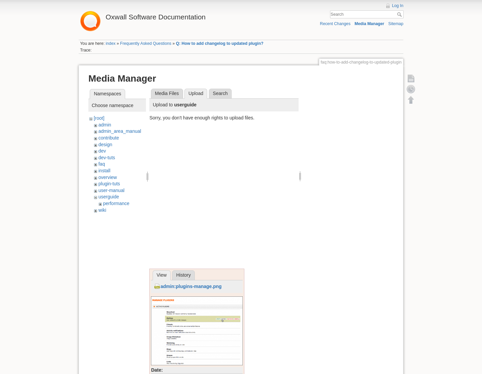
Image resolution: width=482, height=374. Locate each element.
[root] (99, 118)
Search (400, 14)
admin (104, 124)
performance (116, 203)
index (110, 43)
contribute (108, 138)
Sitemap (395, 23)
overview (107, 177)
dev (102, 151)
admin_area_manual (119, 131)
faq (101, 164)
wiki (102, 210)
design (105, 144)
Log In (397, 5)
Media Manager (369, 23)
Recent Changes (335, 23)
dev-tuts (106, 157)
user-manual (111, 190)
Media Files (167, 93)
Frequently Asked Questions (145, 43)
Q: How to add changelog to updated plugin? (219, 43)
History (183, 275)
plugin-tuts (109, 183)
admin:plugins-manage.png (191, 286)
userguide (108, 196)
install (104, 170)
